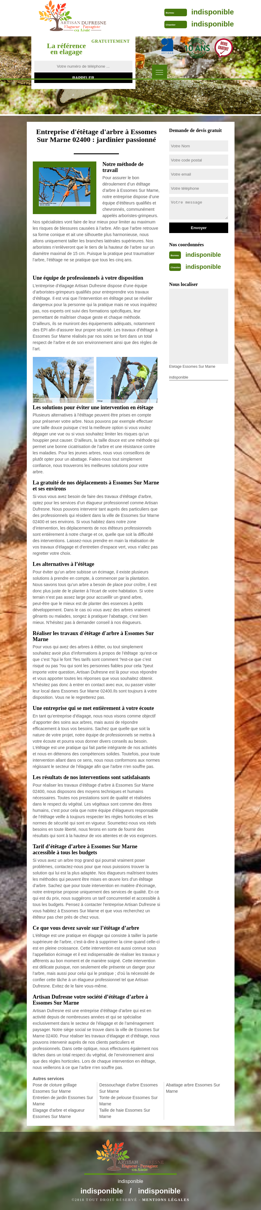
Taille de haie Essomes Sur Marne (124, 1113)
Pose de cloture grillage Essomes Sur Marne (55, 1088)
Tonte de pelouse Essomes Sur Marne (128, 1100)
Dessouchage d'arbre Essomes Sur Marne (128, 1088)
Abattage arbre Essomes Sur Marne (193, 1088)
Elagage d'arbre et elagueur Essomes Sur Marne (59, 1113)
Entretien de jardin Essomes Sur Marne (63, 1100)
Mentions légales (165, 1200)
